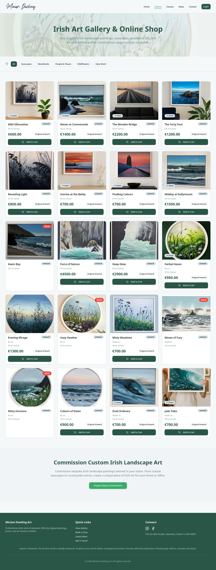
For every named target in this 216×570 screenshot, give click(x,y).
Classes (170, 6)
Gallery (158, 6)
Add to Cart (30, 142)
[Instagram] (147, 528)
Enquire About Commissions (108, 485)
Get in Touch (81, 540)
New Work (101, 64)
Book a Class (81, 532)
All (14, 64)
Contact (193, 6)
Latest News (81, 536)
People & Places (63, 64)
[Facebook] (153, 528)
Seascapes (26, 64)
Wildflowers (83, 64)
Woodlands (43, 64)
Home (147, 6)
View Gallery (81, 528)
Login (206, 6)
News (181, 6)
